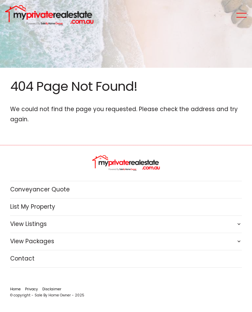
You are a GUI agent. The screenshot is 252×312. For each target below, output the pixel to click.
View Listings (28, 224)
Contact (22, 258)
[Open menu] (241, 15)
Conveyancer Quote (40, 189)
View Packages (32, 241)
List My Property (32, 207)
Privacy (31, 289)
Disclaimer (51, 289)
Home (15, 289)
